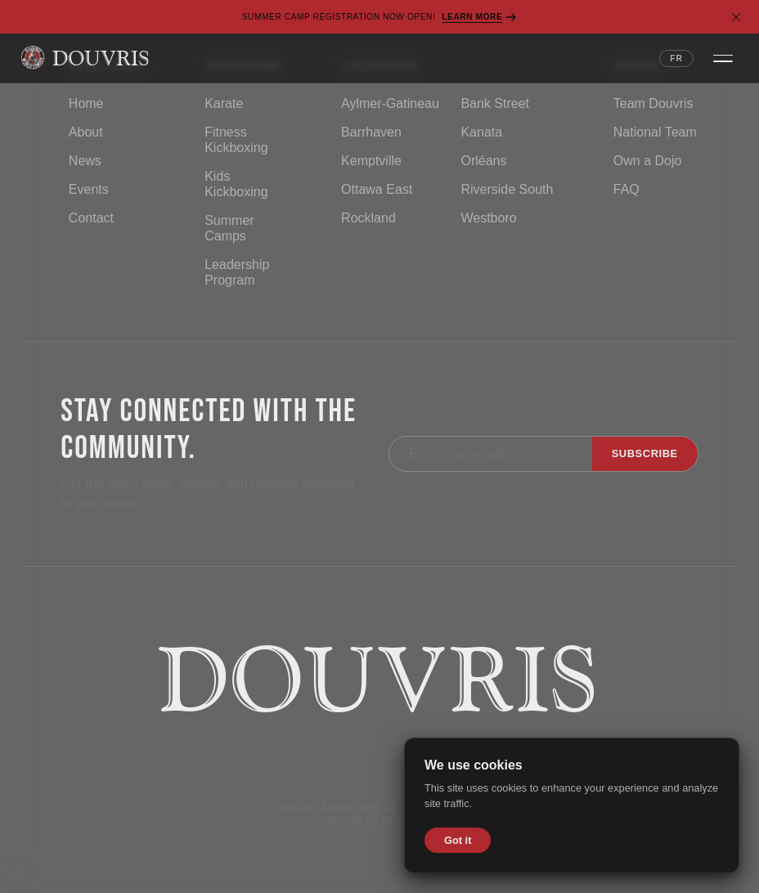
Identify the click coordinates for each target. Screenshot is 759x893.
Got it (457, 840)
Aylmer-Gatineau (390, 103)
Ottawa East (376, 189)
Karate (223, 103)
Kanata (481, 132)
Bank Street (494, 103)
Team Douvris (653, 103)
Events (89, 189)
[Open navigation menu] (723, 58)
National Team (655, 132)
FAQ (626, 189)
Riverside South (506, 189)
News (85, 161)
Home (86, 103)
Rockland (368, 218)
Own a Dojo (647, 161)
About (86, 132)
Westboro (488, 218)
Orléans (483, 161)
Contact (91, 218)
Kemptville (371, 161)
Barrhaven (371, 132)
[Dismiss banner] (736, 17)
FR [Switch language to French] (676, 58)
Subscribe (645, 453)
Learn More (479, 17)
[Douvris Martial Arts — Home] (85, 58)
